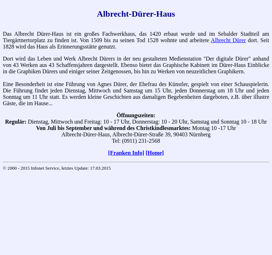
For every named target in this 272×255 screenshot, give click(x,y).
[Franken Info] (126, 153)
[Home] (155, 153)
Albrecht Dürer (228, 40)
